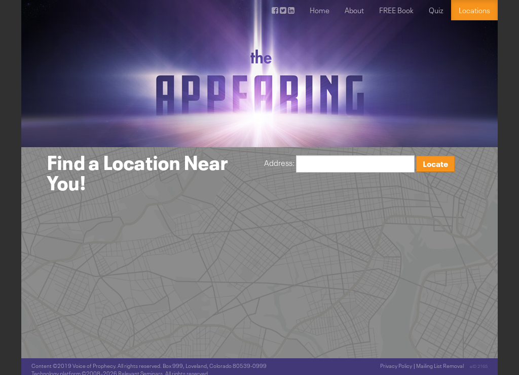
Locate (435, 164)
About (354, 10)
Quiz (436, 10)
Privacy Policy (396, 365)
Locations (474, 10)
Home (319, 10)
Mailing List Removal (440, 365)
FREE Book (396, 10)
